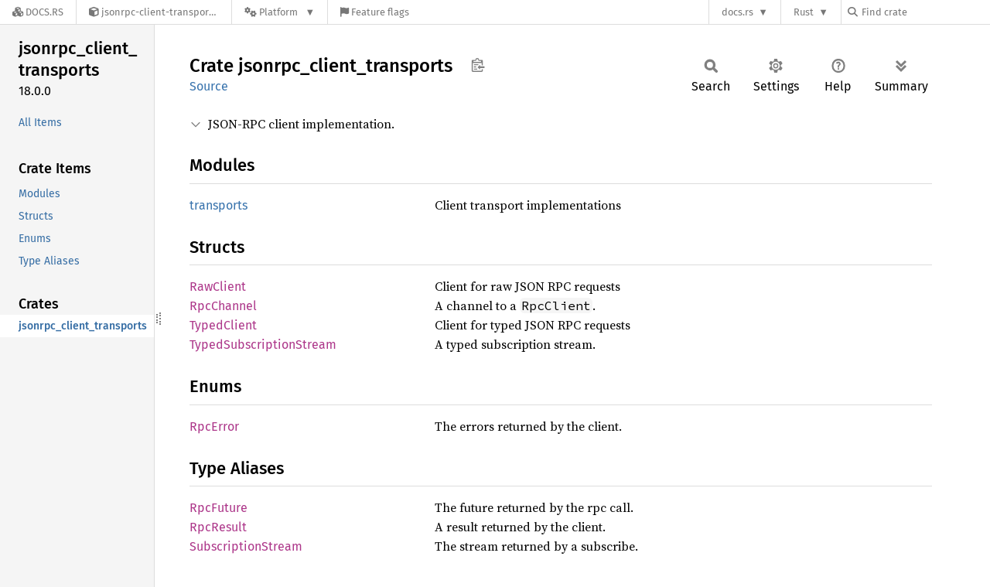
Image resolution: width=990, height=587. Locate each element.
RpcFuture (218, 507)
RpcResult (218, 527)
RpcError (214, 426)
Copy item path (477, 65)
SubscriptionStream (245, 546)
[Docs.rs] (38, 12)
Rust (804, 12)
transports (218, 205)
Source (208, 86)
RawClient (217, 286)
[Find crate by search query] (925, 12)
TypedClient (223, 325)
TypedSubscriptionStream (262, 344)
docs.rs (737, 12)
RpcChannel (223, 306)
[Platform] (279, 12)
